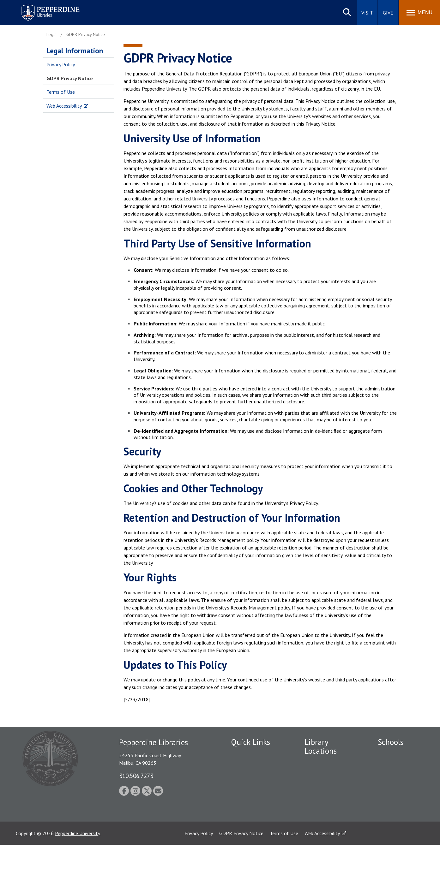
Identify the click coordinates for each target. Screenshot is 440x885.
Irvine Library (318, 791)
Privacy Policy (60, 64)
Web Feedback (246, 822)
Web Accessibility (64, 106)
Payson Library (319, 763)
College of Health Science (397, 844)
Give (388, 12)
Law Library (316, 831)
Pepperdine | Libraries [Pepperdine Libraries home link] (42, 5)
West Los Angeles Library (323, 805)
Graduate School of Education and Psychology (398, 806)
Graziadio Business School (397, 785)
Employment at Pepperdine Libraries (252, 757)
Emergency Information (256, 793)
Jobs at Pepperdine (251, 811)
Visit (367, 12)
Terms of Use (60, 92)
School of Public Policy (402, 824)
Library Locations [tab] (320, 746)
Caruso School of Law (401, 765)
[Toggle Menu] (419, 12)
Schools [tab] (390, 742)
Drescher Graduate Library (324, 777)
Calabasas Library (322, 820)
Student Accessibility (253, 782)
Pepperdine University (77, 873)
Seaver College (393, 754)
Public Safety (245, 771)
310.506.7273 (136, 776)
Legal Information (74, 50)
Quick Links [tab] (250, 742)
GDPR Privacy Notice (69, 78)
